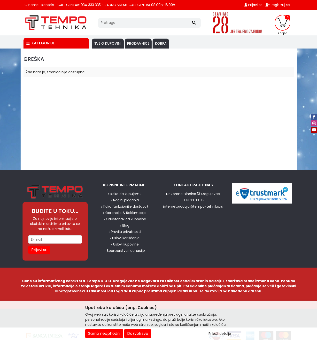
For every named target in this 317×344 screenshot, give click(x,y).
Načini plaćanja (126, 200)
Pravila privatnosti (126, 231)
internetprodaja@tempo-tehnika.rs (193, 206)
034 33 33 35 (193, 200)
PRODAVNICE (138, 43)
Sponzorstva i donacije (126, 250)
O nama (31, 4)
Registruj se (277, 4)
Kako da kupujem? (125, 193)
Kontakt (47, 4)
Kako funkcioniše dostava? (125, 206)
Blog (125, 225)
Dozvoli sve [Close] (137, 333)
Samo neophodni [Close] (104, 333)
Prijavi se (253, 4)
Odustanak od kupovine (126, 219)
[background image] (10, 109)
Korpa (161, 43)
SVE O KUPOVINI (107, 43)
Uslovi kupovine (126, 244)
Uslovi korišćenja (125, 238)
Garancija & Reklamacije (126, 212)
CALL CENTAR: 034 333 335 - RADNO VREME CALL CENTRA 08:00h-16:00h (116, 4)
